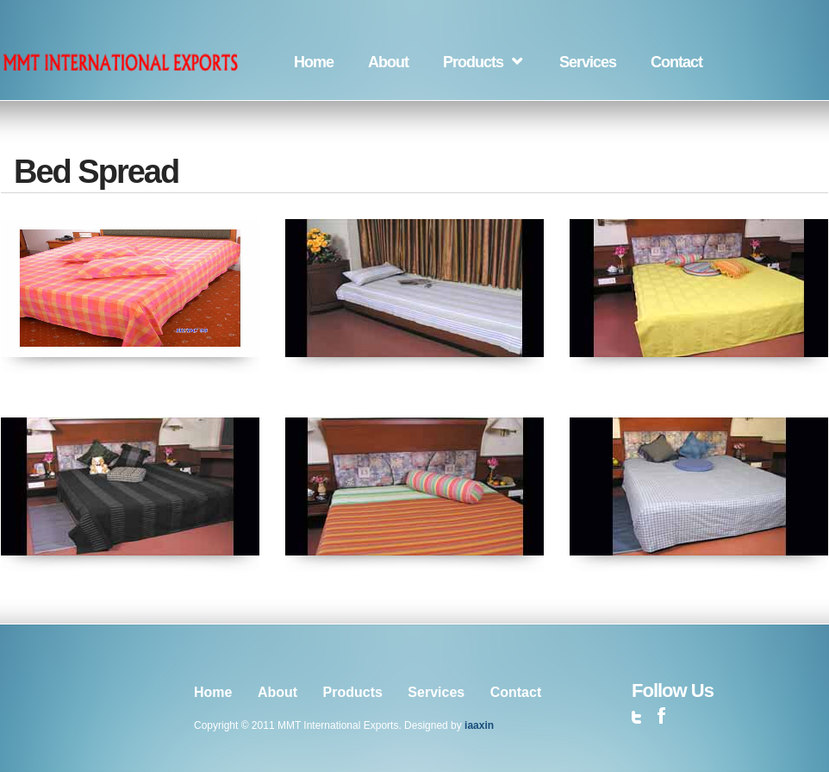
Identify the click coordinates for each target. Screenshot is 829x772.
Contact (676, 62)
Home (313, 62)
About (388, 62)
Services (587, 62)
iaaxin (479, 725)
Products (473, 62)
